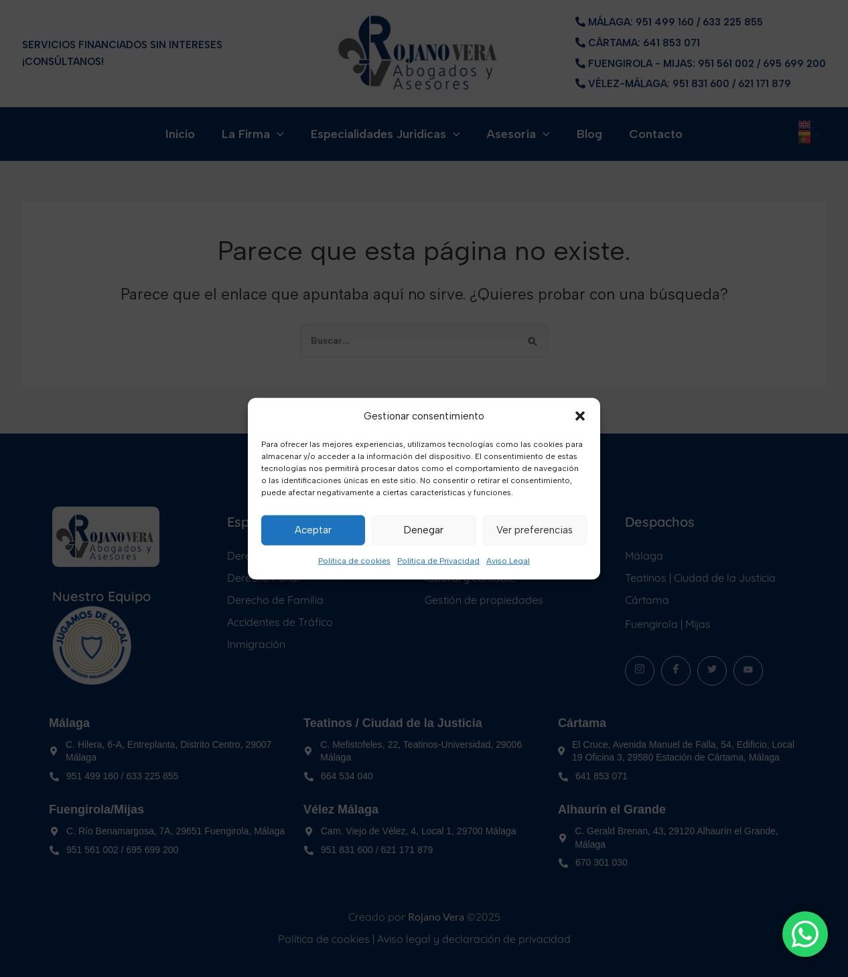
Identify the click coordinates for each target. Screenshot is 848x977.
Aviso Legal (508, 561)
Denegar (423, 530)
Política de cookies (354, 561)
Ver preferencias (534, 530)
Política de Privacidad (438, 561)
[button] (580, 416)
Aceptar (313, 530)
